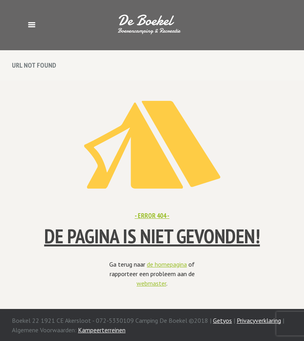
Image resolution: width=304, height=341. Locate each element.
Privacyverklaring (259, 320)
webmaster (151, 283)
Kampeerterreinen (101, 330)
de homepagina (167, 264)
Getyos (222, 320)
